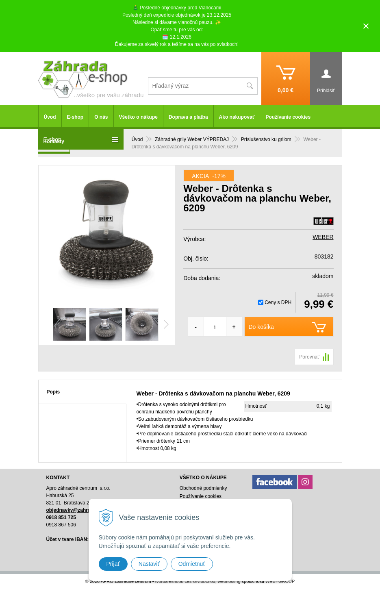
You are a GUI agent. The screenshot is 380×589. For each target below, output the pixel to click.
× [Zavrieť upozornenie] (366, 26)
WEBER (323, 237)
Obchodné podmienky (203, 488)
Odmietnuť (191, 564)
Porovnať (309, 357)
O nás (101, 117)
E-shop (75, 117)
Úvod (50, 117)
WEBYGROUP (280, 581)
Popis (53, 392)
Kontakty (53, 141)
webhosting (229, 581)
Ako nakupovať (237, 117)
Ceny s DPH (278, 302)
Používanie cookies (288, 117)
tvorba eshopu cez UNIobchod (185, 581)
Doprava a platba (188, 117)
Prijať (113, 564)
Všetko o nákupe (138, 117)
